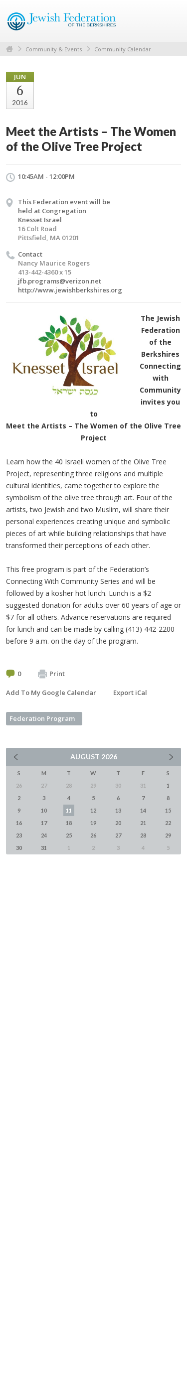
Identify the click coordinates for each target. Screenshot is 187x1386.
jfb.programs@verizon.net (59, 281)
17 (44, 823)
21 (143, 823)
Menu (169, 21)
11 (69, 810)
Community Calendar (122, 49)
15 (168, 810)
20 (118, 823)
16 (19, 823)
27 (118, 835)
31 (44, 847)
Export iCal (130, 692)
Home (9, 49)
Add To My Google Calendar (51, 692)
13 (118, 810)
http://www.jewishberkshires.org (70, 289)
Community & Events (53, 49)
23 (19, 835)
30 (19, 847)
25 (69, 835)
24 (44, 835)
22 (168, 823)
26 (93, 835)
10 (44, 810)
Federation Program (42, 718)
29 (168, 835)
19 (93, 823)
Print (51, 674)
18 (69, 823)
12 (93, 810)
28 (143, 835)
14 (143, 810)
